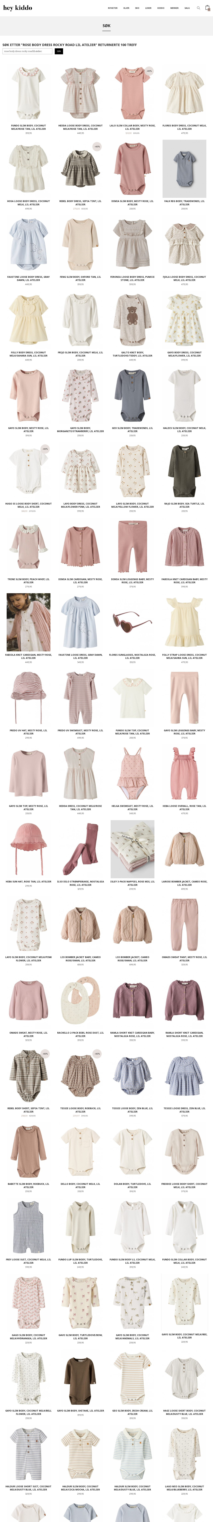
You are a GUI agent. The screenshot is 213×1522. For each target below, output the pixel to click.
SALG (187, 8)
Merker (174, 8)
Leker (148, 8)
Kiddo (160, 8)
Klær (126, 8)
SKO (137, 8)
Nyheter (112, 8)
